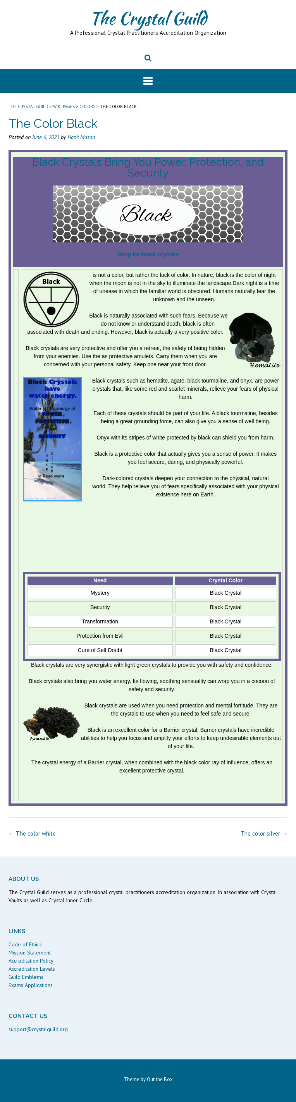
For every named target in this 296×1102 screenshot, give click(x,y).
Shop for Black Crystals (148, 254)
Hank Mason (81, 137)
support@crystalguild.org (38, 1029)
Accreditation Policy (31, 960)
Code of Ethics (25, 944)
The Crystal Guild (148, 18)
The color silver (264, 833)
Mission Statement (30, 952)
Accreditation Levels (32, 968)
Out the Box (160, 1079)
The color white (32, 833)
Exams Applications (31, 985)
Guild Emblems (26, 976)
